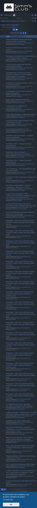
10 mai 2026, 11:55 (29, 147)
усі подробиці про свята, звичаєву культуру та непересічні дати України (19, 405)
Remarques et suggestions (18, 339)
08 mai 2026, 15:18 (25, 225)
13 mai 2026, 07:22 (27, 86)
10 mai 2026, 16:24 (26, 130)
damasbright (19, 199)
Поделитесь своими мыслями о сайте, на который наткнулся (20, 84)
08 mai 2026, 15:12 (25, 327)
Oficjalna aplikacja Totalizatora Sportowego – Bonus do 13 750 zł (20, 457)
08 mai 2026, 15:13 (25, 297)
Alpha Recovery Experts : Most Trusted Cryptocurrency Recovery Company (19, 438)
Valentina (18, 94)
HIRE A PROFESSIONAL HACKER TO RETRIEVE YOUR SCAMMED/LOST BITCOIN (21, 205)
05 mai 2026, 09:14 (27, 451)
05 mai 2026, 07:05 (27, 459)
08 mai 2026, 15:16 (25, 236)
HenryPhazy (19, 465)
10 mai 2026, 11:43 (29, 180)
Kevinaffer (18, 416)
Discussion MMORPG (17, 258)
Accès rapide (2, 15)
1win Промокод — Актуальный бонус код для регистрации (20, 169)
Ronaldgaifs (19, 67)
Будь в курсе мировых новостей (17, 99)
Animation (14, 309)
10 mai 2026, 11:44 (29, 172)
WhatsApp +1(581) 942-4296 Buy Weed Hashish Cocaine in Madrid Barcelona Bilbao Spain (20, 232)
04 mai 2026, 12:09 (29, 476)
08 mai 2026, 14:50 (27, 407)
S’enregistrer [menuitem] (36, 15)
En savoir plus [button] (8, 499)
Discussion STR (15, 288)
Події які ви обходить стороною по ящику (21, 114)
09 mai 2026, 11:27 (28, 199)
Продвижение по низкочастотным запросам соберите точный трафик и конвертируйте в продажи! (19, 74)
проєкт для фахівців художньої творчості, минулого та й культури (20, 213)
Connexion (5, 18)
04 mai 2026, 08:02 (26, 484)
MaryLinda (18, 207)
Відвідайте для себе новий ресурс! (18, 421)
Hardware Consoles (16, 237)
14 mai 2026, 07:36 (27, 59)
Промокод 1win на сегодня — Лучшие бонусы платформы (19, 136)
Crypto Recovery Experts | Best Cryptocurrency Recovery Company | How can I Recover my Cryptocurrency (20, 195)
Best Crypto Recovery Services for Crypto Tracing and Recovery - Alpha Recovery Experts (20, 447)
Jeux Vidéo (14, 298)
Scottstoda (19, 407)
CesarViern (19, 86)
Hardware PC (15, 247)
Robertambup (19, 43)
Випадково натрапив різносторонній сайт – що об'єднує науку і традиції (20, 57)
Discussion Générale (17, 96)
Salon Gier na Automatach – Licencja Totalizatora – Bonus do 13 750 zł (18, 186)
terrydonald (19, 51)
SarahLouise (19, 441)
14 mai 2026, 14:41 (28, 43)
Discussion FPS (15, 278)
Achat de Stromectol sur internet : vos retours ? (19, 48)
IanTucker (18, 451)
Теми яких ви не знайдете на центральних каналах (16, 107)
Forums (14, 15)
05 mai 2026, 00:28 (28, 465)
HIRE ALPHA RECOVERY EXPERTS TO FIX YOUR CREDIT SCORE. (20, 121)
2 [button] (23, 33)
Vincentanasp (19, 115)
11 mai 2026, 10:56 (28, 115)
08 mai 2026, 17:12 (29, 215)
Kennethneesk (19, 215)
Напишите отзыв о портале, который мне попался (21, 178)
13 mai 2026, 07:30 (27, 78)
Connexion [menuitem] (33, 15)
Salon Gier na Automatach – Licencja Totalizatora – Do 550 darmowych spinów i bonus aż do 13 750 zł (20, 429)
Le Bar (13, 360)
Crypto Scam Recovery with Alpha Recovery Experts (21, 482)
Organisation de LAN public (18, 44)
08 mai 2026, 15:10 (25, 399)
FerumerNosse (20, 139)
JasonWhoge (19, 188)
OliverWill (18, 484)
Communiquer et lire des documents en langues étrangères (19, 92)
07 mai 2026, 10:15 (27, 432)
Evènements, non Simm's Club (19, 52)
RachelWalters (19, 476)
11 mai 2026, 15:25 (28, 109)
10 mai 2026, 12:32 (29, 139)
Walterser (18, 130)
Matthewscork (19, 180)
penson (18, 225)
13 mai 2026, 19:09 (28, 67)
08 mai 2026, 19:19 (27, 207)
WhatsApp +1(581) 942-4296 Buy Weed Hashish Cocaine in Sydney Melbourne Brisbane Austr (19, 294)
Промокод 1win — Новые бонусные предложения (18, 144)
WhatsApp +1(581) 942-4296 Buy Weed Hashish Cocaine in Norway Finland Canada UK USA (20, 222)
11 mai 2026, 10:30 (27, 124)
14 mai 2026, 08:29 (27, 51)
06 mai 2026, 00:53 (28, 441)
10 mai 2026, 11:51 (29, 155)
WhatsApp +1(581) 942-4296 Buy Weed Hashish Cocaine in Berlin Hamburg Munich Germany (20, 263)
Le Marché (14, 349)
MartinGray (19, 124)
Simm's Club (7, 15)
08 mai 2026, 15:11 (25, 358)
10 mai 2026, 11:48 (29, 163)
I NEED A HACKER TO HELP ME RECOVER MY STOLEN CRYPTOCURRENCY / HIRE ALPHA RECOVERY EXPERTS (20, 472)
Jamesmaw (19, 432)
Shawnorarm (19, 422)
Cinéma (13, 329)
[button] (26, 33)
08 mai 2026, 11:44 (27, 416)
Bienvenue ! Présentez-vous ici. (19, 125)
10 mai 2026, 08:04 (28, 188)
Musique (14, 319)
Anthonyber (19, 78)
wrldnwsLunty (19, 101)
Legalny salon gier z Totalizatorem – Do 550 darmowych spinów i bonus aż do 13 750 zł (21, 413)
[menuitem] (35, 21)
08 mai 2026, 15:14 (25, 277)
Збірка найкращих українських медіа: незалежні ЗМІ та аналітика (19, 40)
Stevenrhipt (19, 459)
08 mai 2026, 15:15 (25, 256)
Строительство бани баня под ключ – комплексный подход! (19, 65)
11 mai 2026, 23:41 (28, 101)
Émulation (14, 227)
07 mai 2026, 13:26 (28, 422)
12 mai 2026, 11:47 (26, 94)
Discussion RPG (16, 268)
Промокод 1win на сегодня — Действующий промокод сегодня (18, 153)
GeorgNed (18, 59)
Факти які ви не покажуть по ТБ (17, 129)
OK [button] (11, 504)
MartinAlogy (19, 109)
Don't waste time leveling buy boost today (20, 464)
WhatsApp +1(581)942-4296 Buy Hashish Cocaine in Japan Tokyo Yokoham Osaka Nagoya (20, 273)
